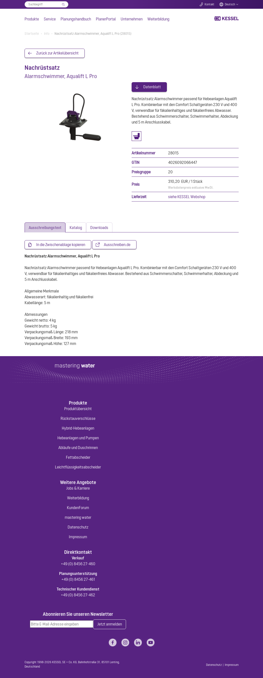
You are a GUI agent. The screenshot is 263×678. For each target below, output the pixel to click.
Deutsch (230, 4)
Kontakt (209, 4)
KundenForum (78, 507)
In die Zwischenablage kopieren (60, 244)
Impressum (78, 536)
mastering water (78, 517)
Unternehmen (132, 19)
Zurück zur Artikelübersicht (57, 53)
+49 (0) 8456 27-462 (78, 594)
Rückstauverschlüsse (78, 418)
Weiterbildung (158, 19)
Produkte (32, 19)
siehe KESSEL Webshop (186, 196)
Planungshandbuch (76, 19)
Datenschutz (78, 526)
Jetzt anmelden (109, 624)
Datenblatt (152, 86)
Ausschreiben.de (117, 244)
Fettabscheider (78, 457)
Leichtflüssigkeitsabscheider (78, 466)
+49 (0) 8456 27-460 (78, 563)
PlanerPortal (106, 19)
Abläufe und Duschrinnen (78, 447)
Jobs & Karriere (78, 487)
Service (50, 19)
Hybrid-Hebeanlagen (78, 427)
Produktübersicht (78, 408)
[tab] (45, 227)
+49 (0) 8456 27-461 (78, 579)
